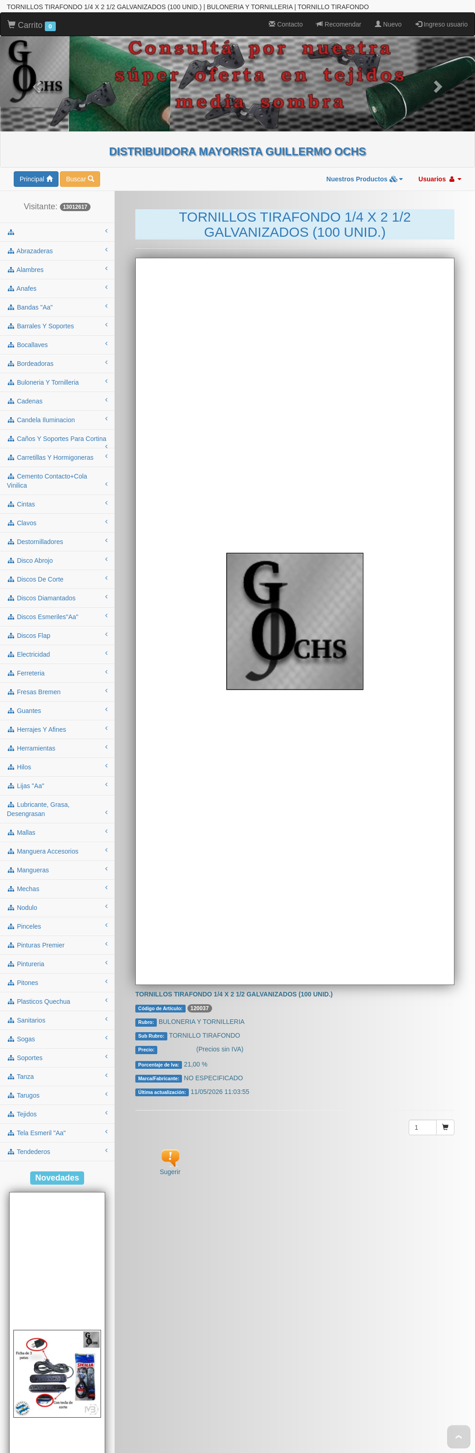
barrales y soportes (57, 182)
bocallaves (57, 200)
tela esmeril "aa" (57, 989)
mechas (57, 744)
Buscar (80, 35)
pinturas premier (57, 801)
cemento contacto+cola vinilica (57, 337)
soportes (57, 913)
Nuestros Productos (364, 35)
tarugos (57, 951)
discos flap (57, 491)
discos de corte (57, 435)
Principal (36, 35)
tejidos (57, 970)
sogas (57, 895)
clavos (57, 379)
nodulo (57, 763)
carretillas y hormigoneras (57, 313)
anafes (57, 144)
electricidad (57, 510)
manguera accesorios (57, 707)
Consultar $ (178, 906)
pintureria (57, 820)
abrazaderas (57, 107)
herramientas (57, 604)
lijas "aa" (57, 641)
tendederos (57, 1007)
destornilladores (57, 397)
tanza (57, 932)
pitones (57, 838)
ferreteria (57, 529)
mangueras (57, 726)
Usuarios (439, 35)
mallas (57, 688)
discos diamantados (57, 454)
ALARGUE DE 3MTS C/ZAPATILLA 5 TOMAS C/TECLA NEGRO (57, 1438)
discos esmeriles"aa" (57, 472)
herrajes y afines (57, 585)
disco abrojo (57, 416)
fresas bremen (57, 548)
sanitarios (57, 876)
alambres (57, 125)
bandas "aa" (57, 163)
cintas (57, 360)
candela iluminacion (57, 276)
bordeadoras (57, 219)
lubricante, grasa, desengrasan (57, 665)
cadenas (57, 257)
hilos (57, 623)
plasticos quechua (57, 857)
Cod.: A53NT (57, 1419)
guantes (57, 566)
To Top (458, 1436)
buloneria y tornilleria (57, 238)
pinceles (57, 782)
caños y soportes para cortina (57, 297)
